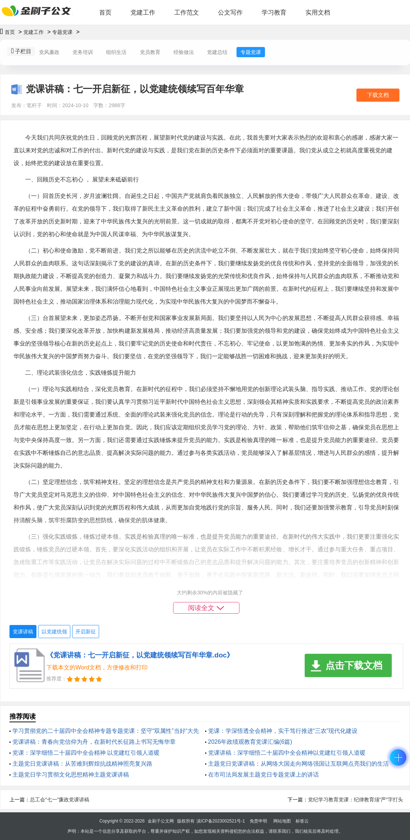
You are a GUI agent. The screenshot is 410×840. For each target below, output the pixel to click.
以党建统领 (54, 631)
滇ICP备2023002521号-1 (220, 821)
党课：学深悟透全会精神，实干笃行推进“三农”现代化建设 (283, 731)
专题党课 (62, 32)
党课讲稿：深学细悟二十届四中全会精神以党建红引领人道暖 (287, 753)
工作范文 (186, 12)
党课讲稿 (23, 631)
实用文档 (317, 12)
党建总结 (217, 52)
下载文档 (378, 95)
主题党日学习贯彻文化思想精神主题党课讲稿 (70, 774)
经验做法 (183, 52)
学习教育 (274, 12)
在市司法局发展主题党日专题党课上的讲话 (263, 774)
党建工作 (142, 12)
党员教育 (150, 52)
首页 (105, 12)
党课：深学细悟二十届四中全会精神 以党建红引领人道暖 (86, 753)
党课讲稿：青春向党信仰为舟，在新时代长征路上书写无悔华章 (94, 742)
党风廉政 (49, 52)
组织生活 (116, 52)
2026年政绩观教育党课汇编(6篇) (250, 742)
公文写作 (230, 12)
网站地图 (282, 821)
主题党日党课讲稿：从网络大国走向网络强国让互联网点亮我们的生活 (298, 764)
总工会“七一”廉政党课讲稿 (59, 799)
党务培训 (83, 52)
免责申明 (258, 821)
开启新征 (85, 631)
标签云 (302, 821)
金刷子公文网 (161, 821)
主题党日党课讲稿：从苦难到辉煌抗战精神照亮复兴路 (82, 764)
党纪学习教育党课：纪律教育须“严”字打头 (355, 799)
